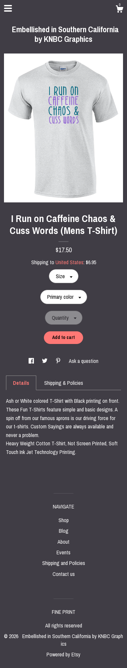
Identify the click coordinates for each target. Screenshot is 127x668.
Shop (64, 520)
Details (21, 383)
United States (69, 262)
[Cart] (119, 10)
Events (63, 552)
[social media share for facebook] (32, 361)
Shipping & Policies (63, 383)
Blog (63, 530)
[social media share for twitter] (45, 361)
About (63, 541)
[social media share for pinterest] (59, 361)
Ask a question (83, 361)
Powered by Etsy (63, 654)
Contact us (64, 574)
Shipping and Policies (63, 563)
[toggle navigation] (8, 8)
